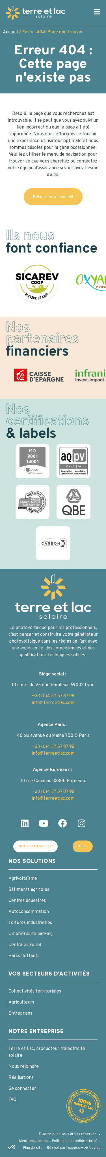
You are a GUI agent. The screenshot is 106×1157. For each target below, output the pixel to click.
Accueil (10, 32)
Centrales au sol (24, 945)
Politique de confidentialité (75, 1141)
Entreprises (20, 1013)
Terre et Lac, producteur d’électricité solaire (46, 1052)
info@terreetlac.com (53, 703)
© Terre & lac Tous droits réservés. (68, 1134)
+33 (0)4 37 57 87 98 (53, 696)
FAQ (12, 1100)
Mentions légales (33, 1141)
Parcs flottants (23, 956)
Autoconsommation (28, 912)
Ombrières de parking (30, 934)
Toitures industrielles (30, 923)
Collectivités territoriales (34, 991)
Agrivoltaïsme (22, 879)
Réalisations (20, 1078)
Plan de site (33, 1148)
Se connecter (22, 1089)
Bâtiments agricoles (28, 890)
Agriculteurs (21, 1002)
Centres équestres (27, 901)
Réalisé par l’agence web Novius (73, 1148)
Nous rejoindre (23, 1067)
